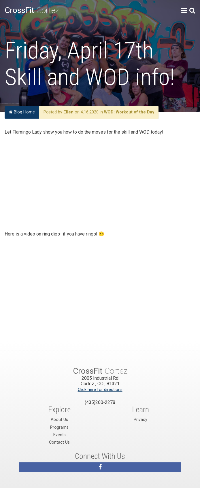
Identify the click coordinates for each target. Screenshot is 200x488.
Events (59, 434)
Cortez (32, 10)
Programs (59, 427)
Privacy (140, 419)
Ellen (68, 112)
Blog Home (22, 112)
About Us (59, 419)
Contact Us (59, 442)
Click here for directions (100, 389)
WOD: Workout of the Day (129, 112)
